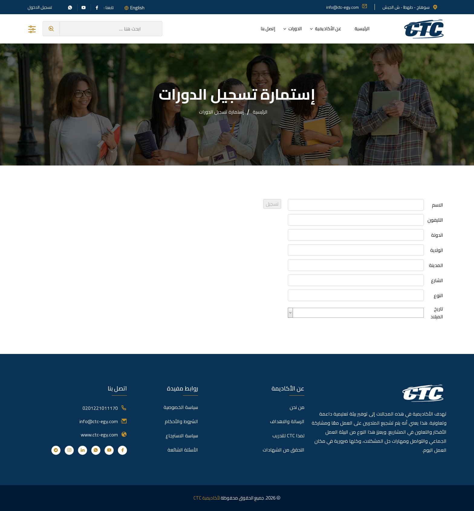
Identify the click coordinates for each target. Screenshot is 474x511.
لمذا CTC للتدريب (288, 435)
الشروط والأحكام (181, 421)
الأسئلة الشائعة (182, 450)
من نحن (297, 407)
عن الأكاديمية (328, 28)
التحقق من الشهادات (283, 450)
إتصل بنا (268, 28)
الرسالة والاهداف (287, 421)
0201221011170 (100, 408)
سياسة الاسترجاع (182, 435)
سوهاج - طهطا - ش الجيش (410, 7)
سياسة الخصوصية (181, 407)
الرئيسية (362, 28)
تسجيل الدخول (40, 7)
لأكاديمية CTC (206, 497)
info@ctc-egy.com (346, 7)
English (137, 7)
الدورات (295, 28)
